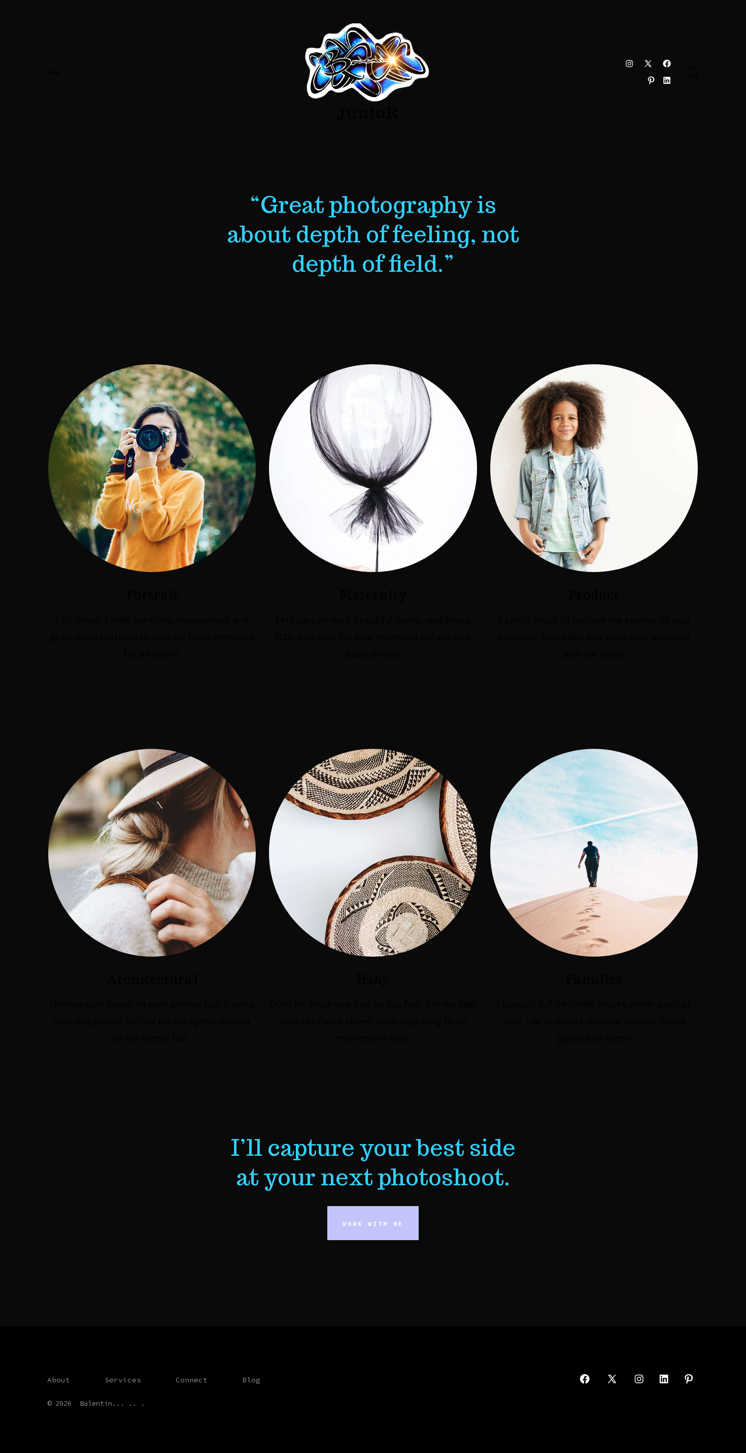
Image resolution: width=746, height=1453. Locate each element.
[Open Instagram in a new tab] (629, 63)
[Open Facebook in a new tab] (666, 63)
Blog (251, 1379)
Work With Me (373, 1223)
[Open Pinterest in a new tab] (651, 80)
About (58, 1379)
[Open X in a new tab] (648, 63)
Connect (192, 1379)
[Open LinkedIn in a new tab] (666, 80)
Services (123, 1379)
